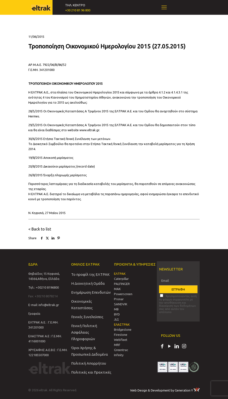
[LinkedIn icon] (176, 346)
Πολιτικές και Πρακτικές (91, 372)
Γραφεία (34, 313)
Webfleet (120, 339)
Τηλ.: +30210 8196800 (43, 287)
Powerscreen (123, 294)
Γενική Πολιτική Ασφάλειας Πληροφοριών (84, 332)
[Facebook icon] (162, 346)
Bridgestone (122, 329)
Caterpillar (121, 278)
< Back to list (39, 229)
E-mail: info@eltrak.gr (43, 305)
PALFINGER (122, 283)
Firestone (120, 334)
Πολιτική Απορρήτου (88, 363)
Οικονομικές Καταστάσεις (82, 304)
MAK (117, 289)
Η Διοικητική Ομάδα (88, 283)
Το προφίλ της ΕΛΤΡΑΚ (90, 274)
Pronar (119, 299)
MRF (117, 344)
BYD (117, 314)
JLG (116, 319)
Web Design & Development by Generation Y (165, 390)
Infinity (118, 355)
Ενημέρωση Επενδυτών (91, 292)
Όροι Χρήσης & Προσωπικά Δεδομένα (89, 351)
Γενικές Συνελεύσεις (87, 317)
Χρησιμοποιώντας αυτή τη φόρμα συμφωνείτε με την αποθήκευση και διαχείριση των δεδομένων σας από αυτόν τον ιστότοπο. (178, 304)
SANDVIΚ (120, 304)
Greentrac (121, 350)
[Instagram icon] (184, 346)
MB (116, 309)
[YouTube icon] (169, 346)
